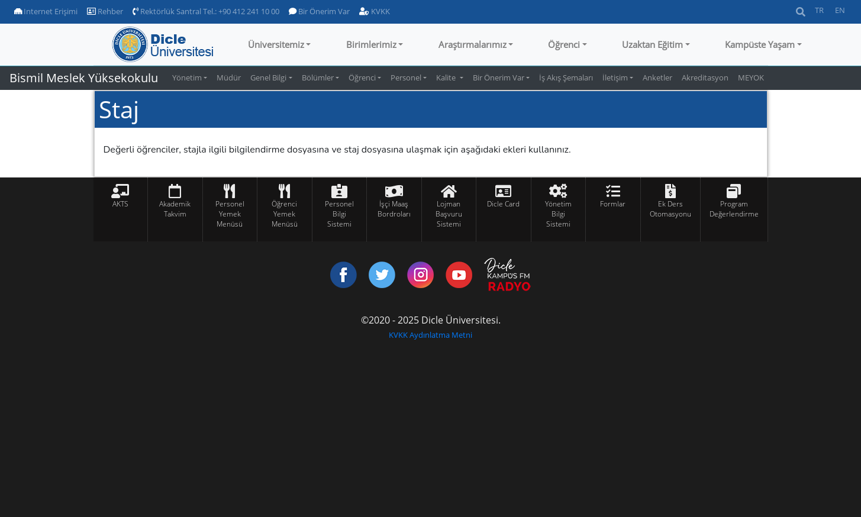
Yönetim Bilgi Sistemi (558, 214)
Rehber (105, 11)
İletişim (615, 77)
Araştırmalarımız (472, 44)
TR (819, 10)
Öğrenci (564, 44)
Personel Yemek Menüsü (229, 214)
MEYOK (751, 77)
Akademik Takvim (175, 209)
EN (840, 10)
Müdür (229, 77)
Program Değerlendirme (734, 209)
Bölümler (318, 77)
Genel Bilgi (268, 77)
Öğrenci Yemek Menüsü (285, 214)
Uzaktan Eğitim (652, 44)
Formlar (612, 204)
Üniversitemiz (276, 44)
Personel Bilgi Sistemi (339, 214)
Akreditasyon (705, 77)
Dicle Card (503, 204)
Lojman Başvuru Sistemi (449, 214)
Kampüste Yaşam (760, 44)
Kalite (446, 77)
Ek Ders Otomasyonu (670, 209)
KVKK (374, 11)
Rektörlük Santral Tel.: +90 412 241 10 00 (206, 11)
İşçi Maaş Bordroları (394, 209)
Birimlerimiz (371, 44)
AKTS (120, 204)
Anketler (657, 77)
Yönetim (187, 77)
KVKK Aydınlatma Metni (430, 334)
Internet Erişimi (46, 11)
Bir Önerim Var (319, 11)
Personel (406, 77)
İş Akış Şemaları (566, 77)
